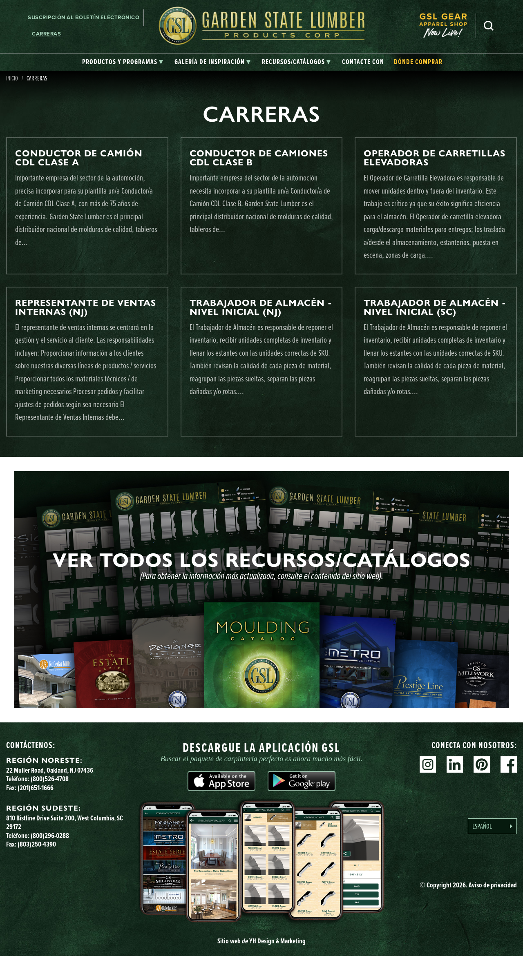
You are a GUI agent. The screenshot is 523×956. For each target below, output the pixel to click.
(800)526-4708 (50, 778)
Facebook (509, 764)
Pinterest (482, 764)
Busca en (488, 25)
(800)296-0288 (50, 835)
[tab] (122, 62)
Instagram (428, 764)
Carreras (46, 34)
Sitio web (261, 941)
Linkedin (455, 764)
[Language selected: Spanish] (492, 826)
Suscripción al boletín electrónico (83, 17)
